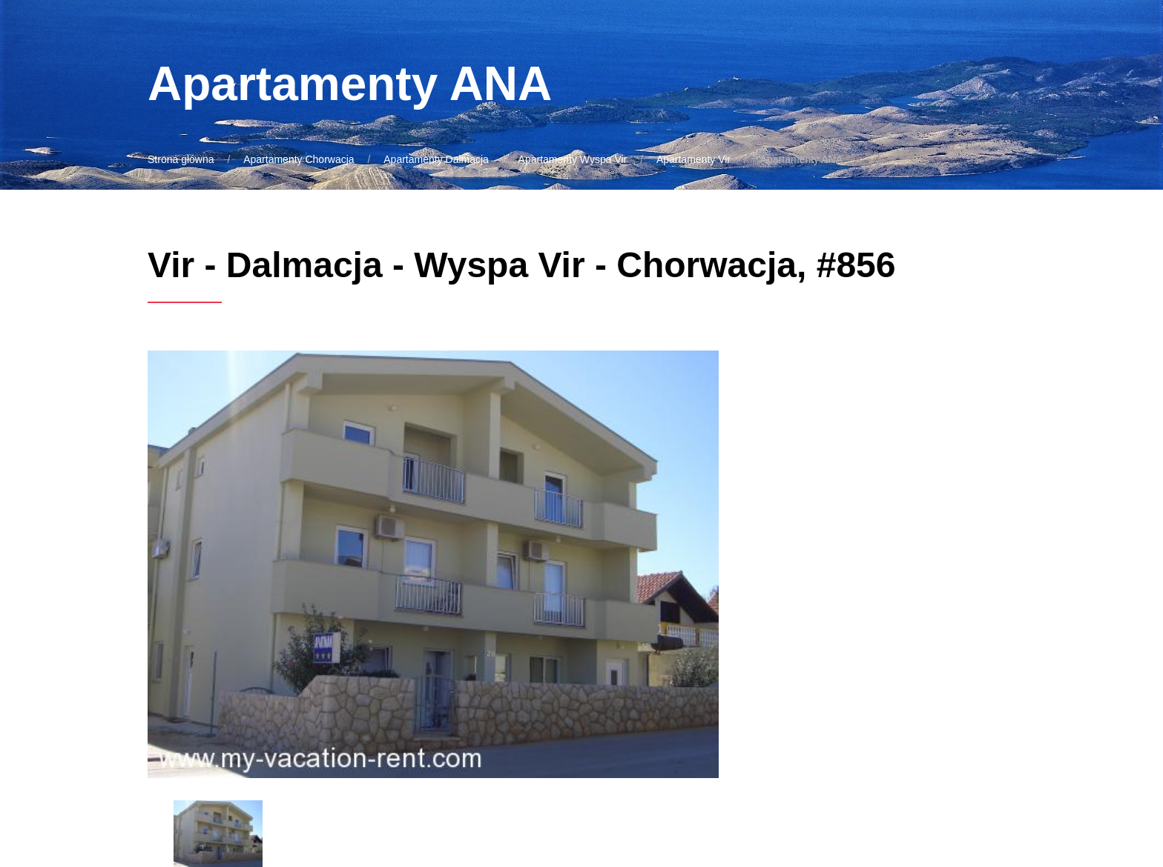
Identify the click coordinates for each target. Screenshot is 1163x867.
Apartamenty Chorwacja (298, 159)
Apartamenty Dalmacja (436, 159)
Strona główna (181, 159)
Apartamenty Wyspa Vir (572, 159)
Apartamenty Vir (693, 159)
